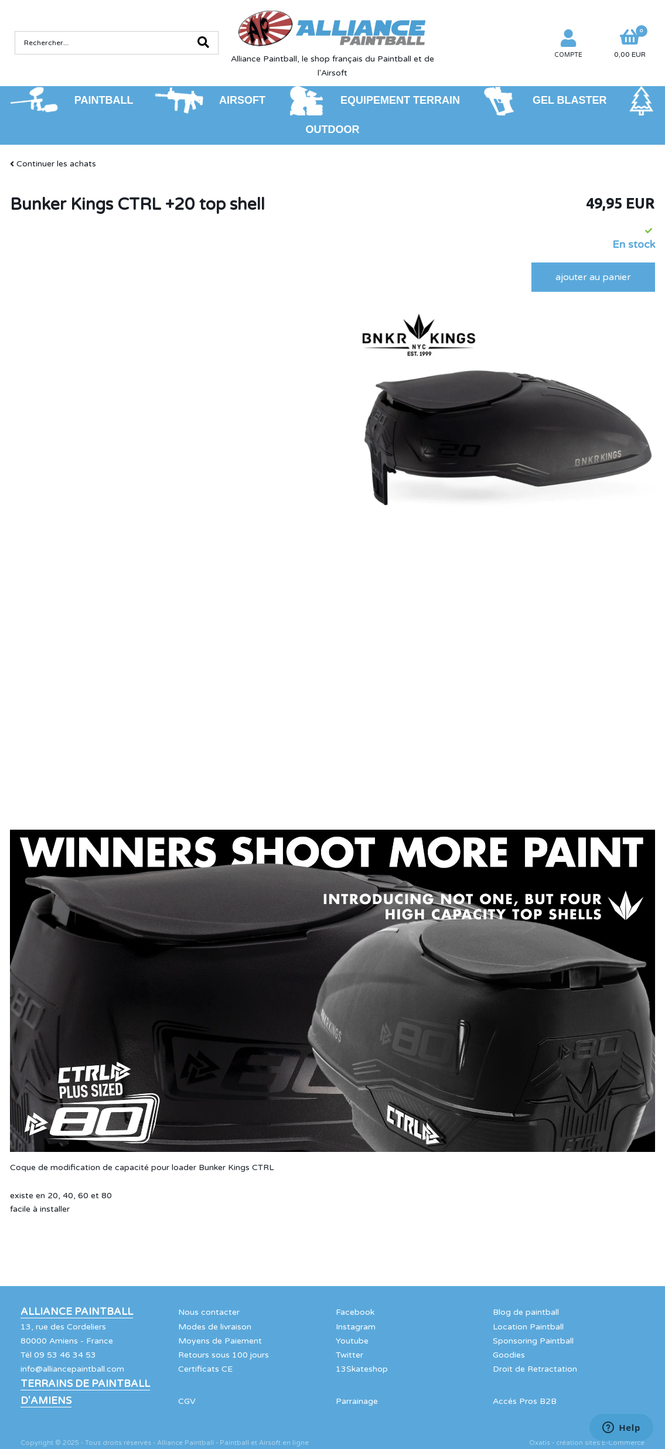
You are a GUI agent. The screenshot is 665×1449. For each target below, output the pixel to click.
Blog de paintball (526, 1312)
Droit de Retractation (535, 1369)
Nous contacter (209, 1312)
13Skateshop (362, 1369)
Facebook (355, 1312)
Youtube (352, 1341)
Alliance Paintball (77, 1312)
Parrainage (357, 1401)
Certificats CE (205, 1369)
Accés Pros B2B (525, 1401)
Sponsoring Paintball (533, 1341)
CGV (187, 1401)
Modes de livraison (214, 1327)
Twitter (349, 1355)
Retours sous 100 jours (223, 1355)
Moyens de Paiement (220, 1341)
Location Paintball (528, 1327)
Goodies (509, 1355)
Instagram (356, 1327)
